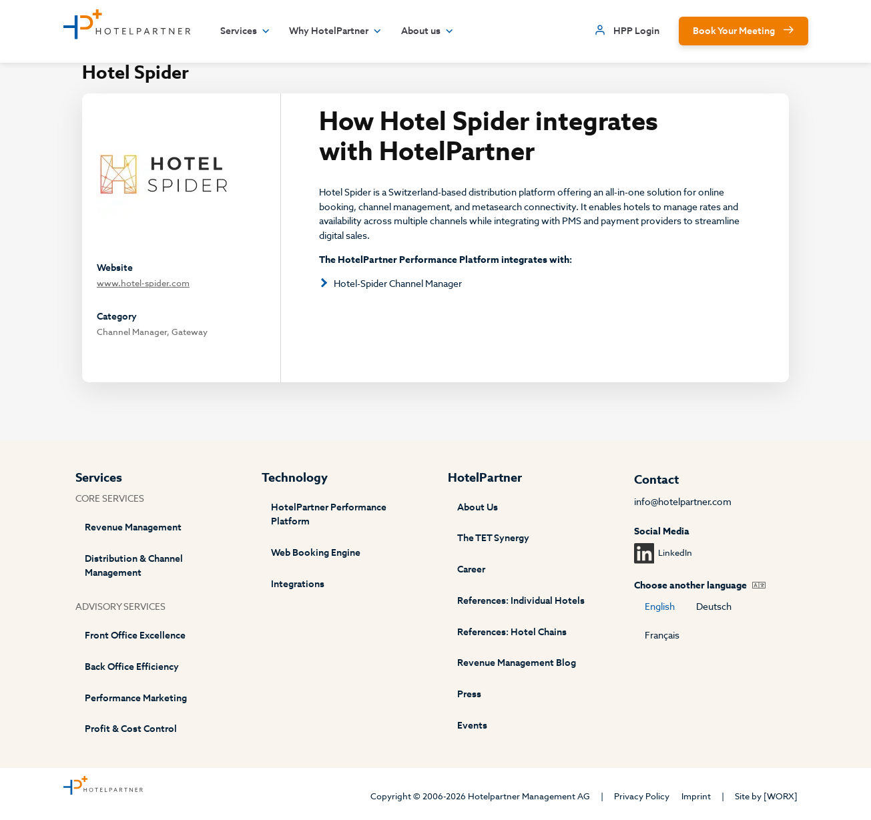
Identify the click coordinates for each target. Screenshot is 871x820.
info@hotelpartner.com (683, 502)
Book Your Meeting (734, 31)
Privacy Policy (641, 796)
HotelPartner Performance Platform (328, 514)
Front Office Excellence (135, 636)
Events (472, 726)
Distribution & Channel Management (134, 566)
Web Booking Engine (315, 553)
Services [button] (245, 31)
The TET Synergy (493, 538)
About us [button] (427, 31)
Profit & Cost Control (131, 729)
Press (469, 694)
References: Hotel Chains (512, 632)
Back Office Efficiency (132, 667)
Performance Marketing (136, 698)
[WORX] (781, 796)
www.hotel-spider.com (143, 283)
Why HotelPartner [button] (335, 31)
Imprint (696, 796)
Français (662, 636)
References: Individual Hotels (521, 601)
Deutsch (714, 607)
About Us (477, 507)
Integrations (297, 584)
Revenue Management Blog (516, 663)
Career (471, 569)
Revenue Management (133, 527)
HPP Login (636, 31)
